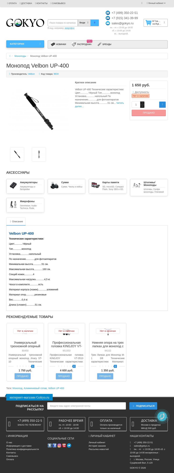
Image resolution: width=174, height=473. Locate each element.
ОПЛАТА (12, 3)
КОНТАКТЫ (41, 3)
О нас (9, 442)
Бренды (104, 44)
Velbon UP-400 (56, 388)
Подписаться (143, 406)
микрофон (69, 28)
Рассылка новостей (99, 449)
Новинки (58, 44)
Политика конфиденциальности (22, 449)
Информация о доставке (18, 446)
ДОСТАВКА (26, 3)
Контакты (11, 452)
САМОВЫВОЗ (58, 3)
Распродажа (82, 44)
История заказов (97, 446)
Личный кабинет (97, 442)
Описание (16, 221)
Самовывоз (12, 456)
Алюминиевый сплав (35, 388)
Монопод (17, 388)
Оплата (10, 459)
